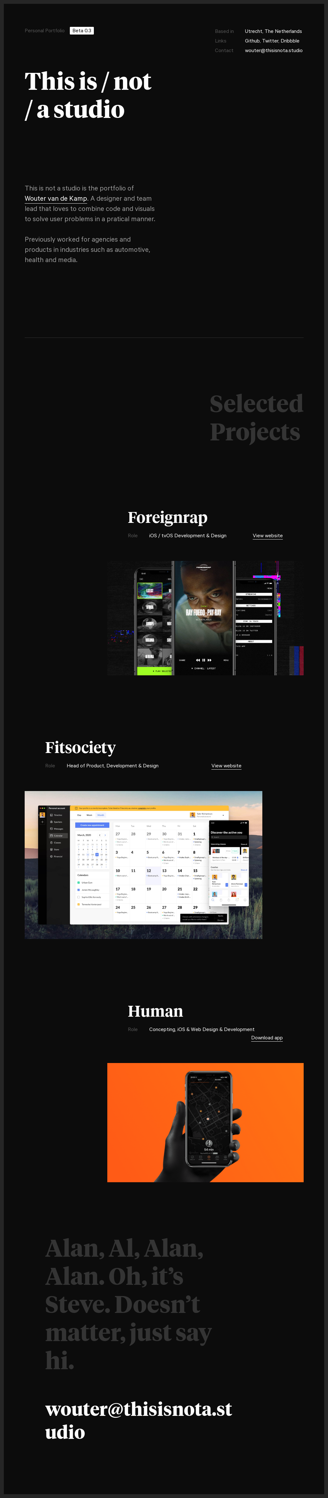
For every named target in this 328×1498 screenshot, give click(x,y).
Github (252, 41)
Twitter (270, 41)
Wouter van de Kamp (56, 199)
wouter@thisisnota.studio (274, 51)
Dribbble (290, 41)
